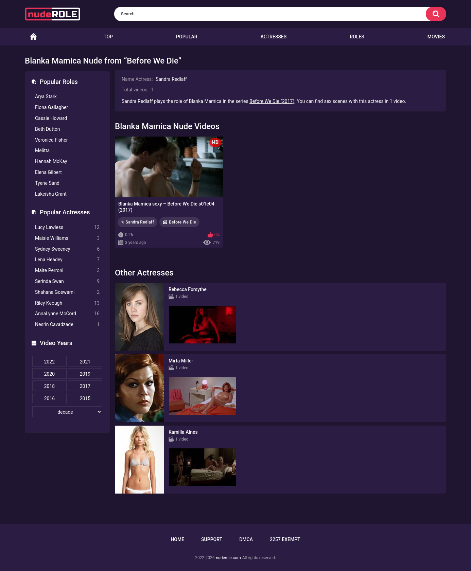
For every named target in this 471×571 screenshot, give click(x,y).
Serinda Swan (67, 281)
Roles (357, 36)
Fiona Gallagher (51, 107)
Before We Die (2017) (271, 101)
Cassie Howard (51, 118)
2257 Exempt (285, 539)
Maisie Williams (67, 238)
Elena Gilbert (48, 172)
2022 (49, 361)
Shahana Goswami (67, 292)
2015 (85, 398)
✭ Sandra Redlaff (137, 222)
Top (108, 36)
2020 (49, 374)
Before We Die (182, 222)
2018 (49, 386)
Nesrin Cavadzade (67, 324)
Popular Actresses (65, 212)
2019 (85, 374)
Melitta (42, 150)
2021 (85, 361)
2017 (85, 386)
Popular (186, 36)
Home (33, 37)
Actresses (274, 36)
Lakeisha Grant (51, 194)
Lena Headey (67, 260)
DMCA (246, 539)
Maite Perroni (67, 270)
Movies (436, 36)
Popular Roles (59, 81)
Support (211, 539)
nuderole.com (228, 557)
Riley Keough (67, 303)
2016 (49, 398)
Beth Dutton (47, 129)
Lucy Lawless (67, 227)
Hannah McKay (51, 161)
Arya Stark (46, 96)
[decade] (67, 411)
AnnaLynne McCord (67, 314)
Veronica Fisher (51, 140)
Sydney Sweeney (67, 249)
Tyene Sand (47, 183)
